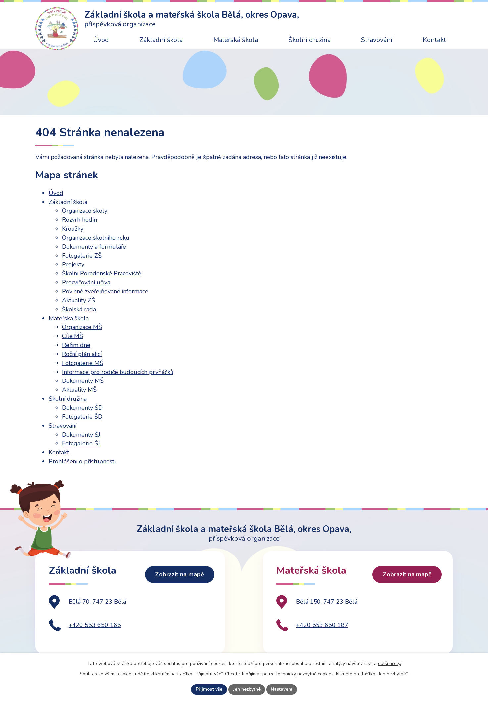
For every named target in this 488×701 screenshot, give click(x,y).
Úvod (101, 39)
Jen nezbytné (246, 689)
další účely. (389, 663)
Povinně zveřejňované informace (105, 291)
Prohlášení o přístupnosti (82, 461)
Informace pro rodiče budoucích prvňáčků (117, 372)
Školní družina (309, 39)
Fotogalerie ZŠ (82, 256)
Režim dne (76, 345)
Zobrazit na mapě (178, 583)
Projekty (73, 264)
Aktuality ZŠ (78, 300)
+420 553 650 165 (95, 633)
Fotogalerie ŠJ (81, 443)
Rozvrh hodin (79, 220)
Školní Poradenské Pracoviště (101, 273)
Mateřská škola (235, 39)
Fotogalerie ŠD (82, 417)
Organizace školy (84, 211)
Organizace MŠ (82, 327)
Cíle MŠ (72, 336)
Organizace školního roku (95, 238)
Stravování (376, 39)
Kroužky (72, 229)
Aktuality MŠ (79, 390)
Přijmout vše (207, 689)
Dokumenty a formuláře (94, 247)
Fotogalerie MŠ (82, 363)
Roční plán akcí (82, 354)
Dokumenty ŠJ (81, 434)
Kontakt (434, 39)
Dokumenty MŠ (83, 381)
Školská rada (79, 309)
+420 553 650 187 (322, 633)
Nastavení (283, 689)
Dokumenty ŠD (82, 408)
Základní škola (161, 39)
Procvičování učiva (86, 282)
